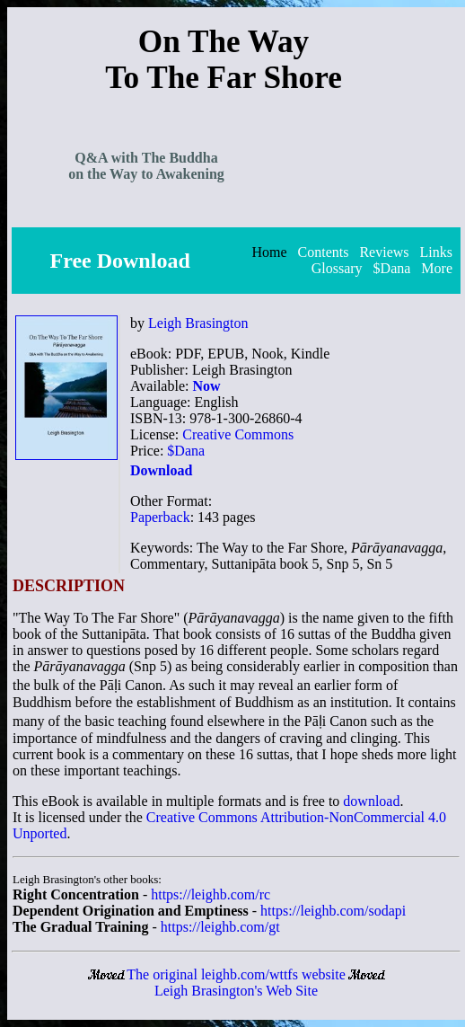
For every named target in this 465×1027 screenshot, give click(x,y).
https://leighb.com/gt (220, 926)
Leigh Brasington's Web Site (236, 990)
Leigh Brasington (198, 323)
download (371, 801)
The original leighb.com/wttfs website (236, 974)
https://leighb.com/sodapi (333, 910)
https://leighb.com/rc (210, 894)
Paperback (160, 517)
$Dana (186, 450)
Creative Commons (238, 434)
